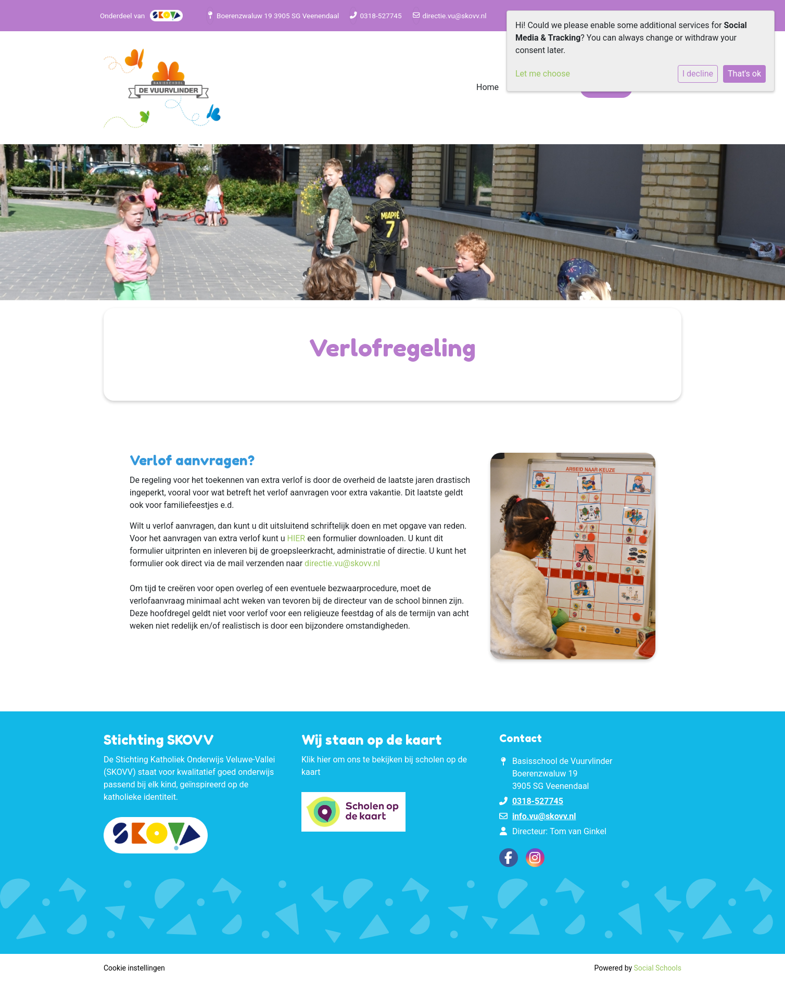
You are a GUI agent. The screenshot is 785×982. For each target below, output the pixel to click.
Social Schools (657, 968)
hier (324, 759)
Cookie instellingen (134, 968)
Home (487, 87)
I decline (697, 74)
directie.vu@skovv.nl (455, 15)
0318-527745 (380, 15)
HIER (296, 538)
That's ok (744, 74)
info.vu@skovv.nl (544, 816)
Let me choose (542, 74)
